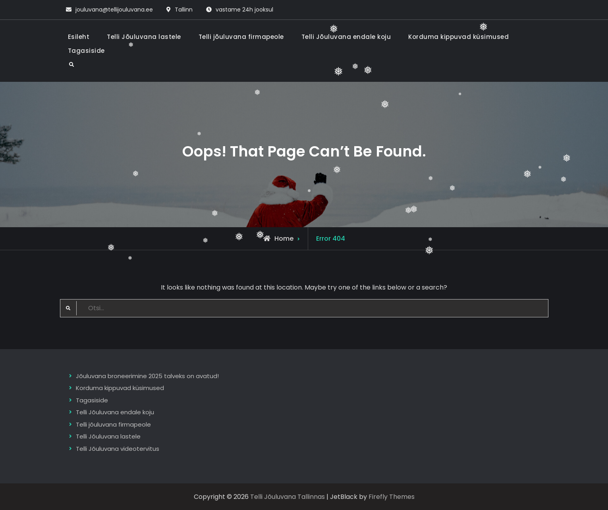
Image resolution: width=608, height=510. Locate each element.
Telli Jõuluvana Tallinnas (287, 496)
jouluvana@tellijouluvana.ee (114, 10)
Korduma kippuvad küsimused (458, 37)
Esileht (79, 37)
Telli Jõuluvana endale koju (346, 37)
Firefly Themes (392, 496)
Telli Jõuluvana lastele (144, 37)
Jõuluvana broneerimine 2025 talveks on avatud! (147, 376)
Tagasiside (86, 50)
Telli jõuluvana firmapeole (241, 37)
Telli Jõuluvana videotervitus (117, 448)
